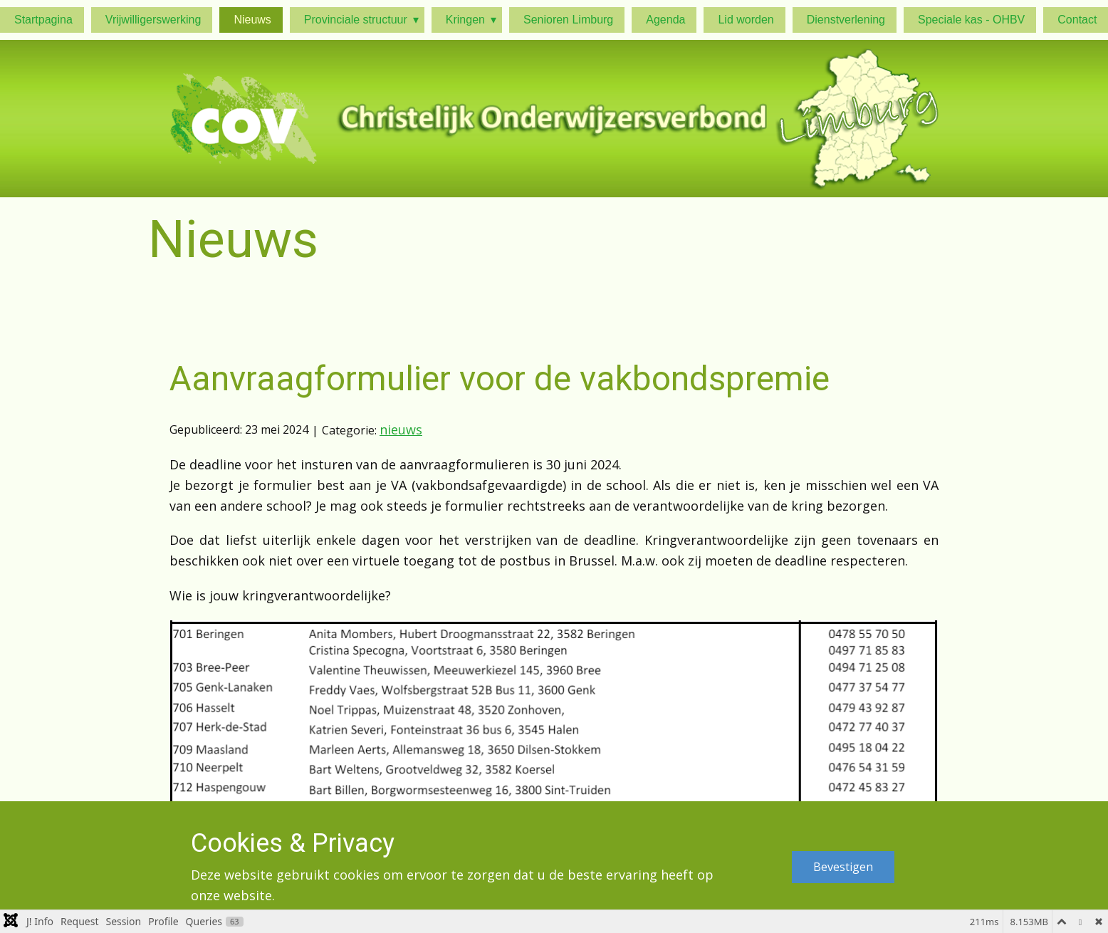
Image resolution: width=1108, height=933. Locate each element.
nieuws (401, 429)
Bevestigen (843, 867)
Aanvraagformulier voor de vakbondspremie (499, 378)
